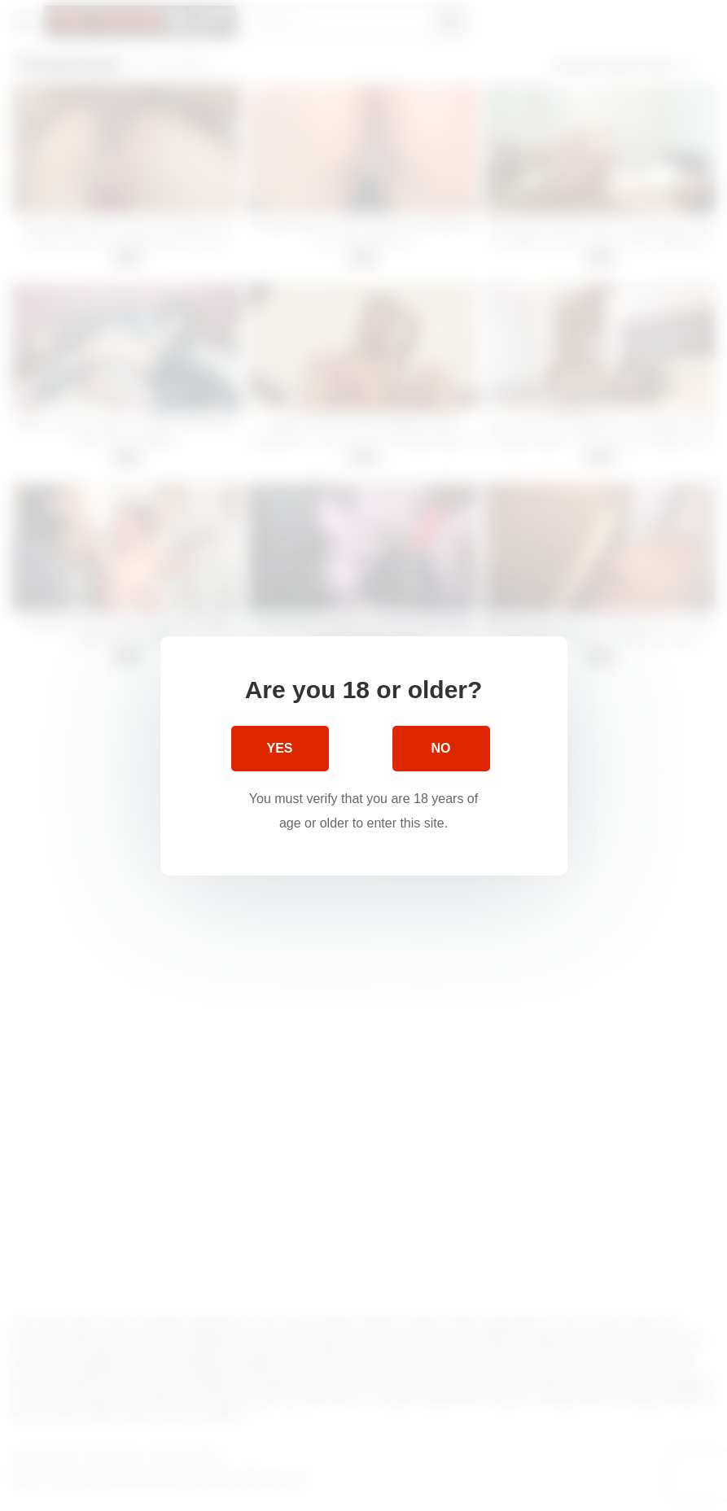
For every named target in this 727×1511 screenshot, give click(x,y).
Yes (279, 747)
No (441, 747)
